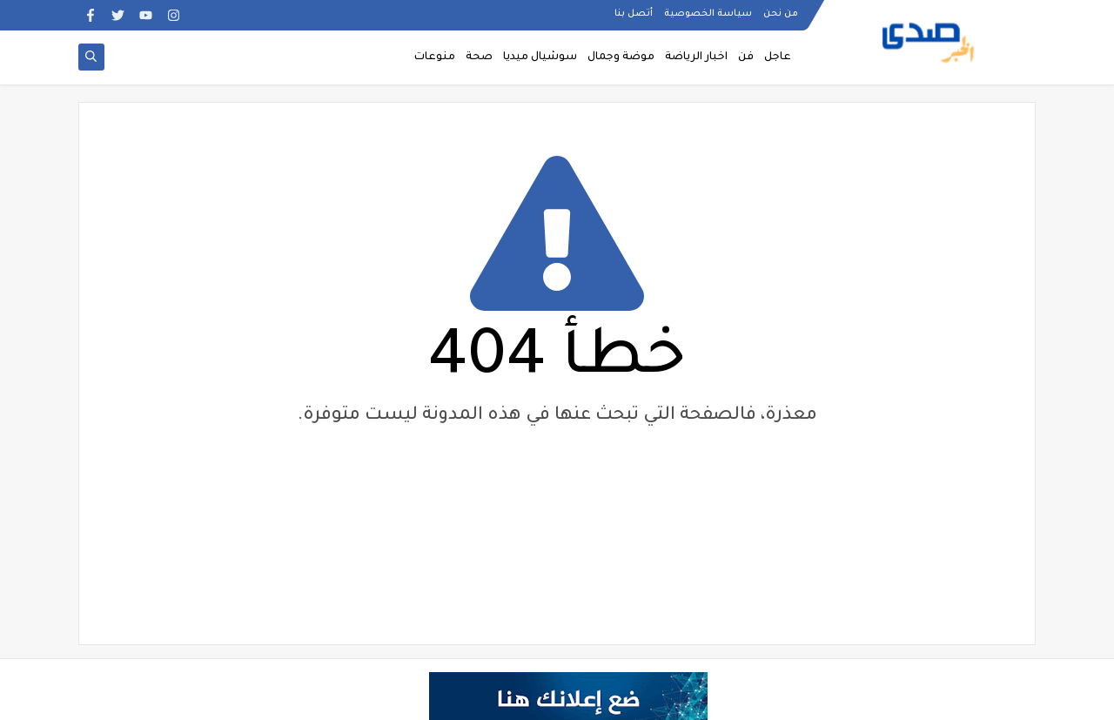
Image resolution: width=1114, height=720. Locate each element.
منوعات (434, 57)
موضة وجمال (620, 57)
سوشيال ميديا (540, 57)
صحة (479, 57)
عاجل (777, 57)
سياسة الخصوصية (708, 14)
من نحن (780, 14)
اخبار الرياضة (696, 57)
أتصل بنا (633, 14)
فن (746, 57)
